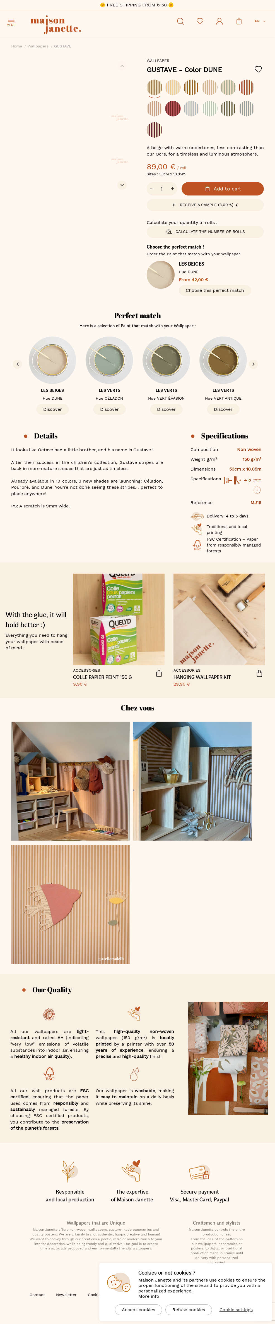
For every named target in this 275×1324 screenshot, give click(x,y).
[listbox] (205, 111)
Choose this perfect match (215, 290)
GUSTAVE (184, 70)
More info (148, 1296)
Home (16, 46)
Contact (37, 1294)
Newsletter (66, 1294)
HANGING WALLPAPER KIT (202, 677)
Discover (52, 409)
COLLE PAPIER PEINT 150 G (102, 677)
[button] (260, 21)
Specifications (224, 436)
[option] (154, 87)
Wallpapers (38, 46)
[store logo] (81, 25)
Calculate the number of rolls (205, 231)
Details (45, 436)
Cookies (95, 1294)
